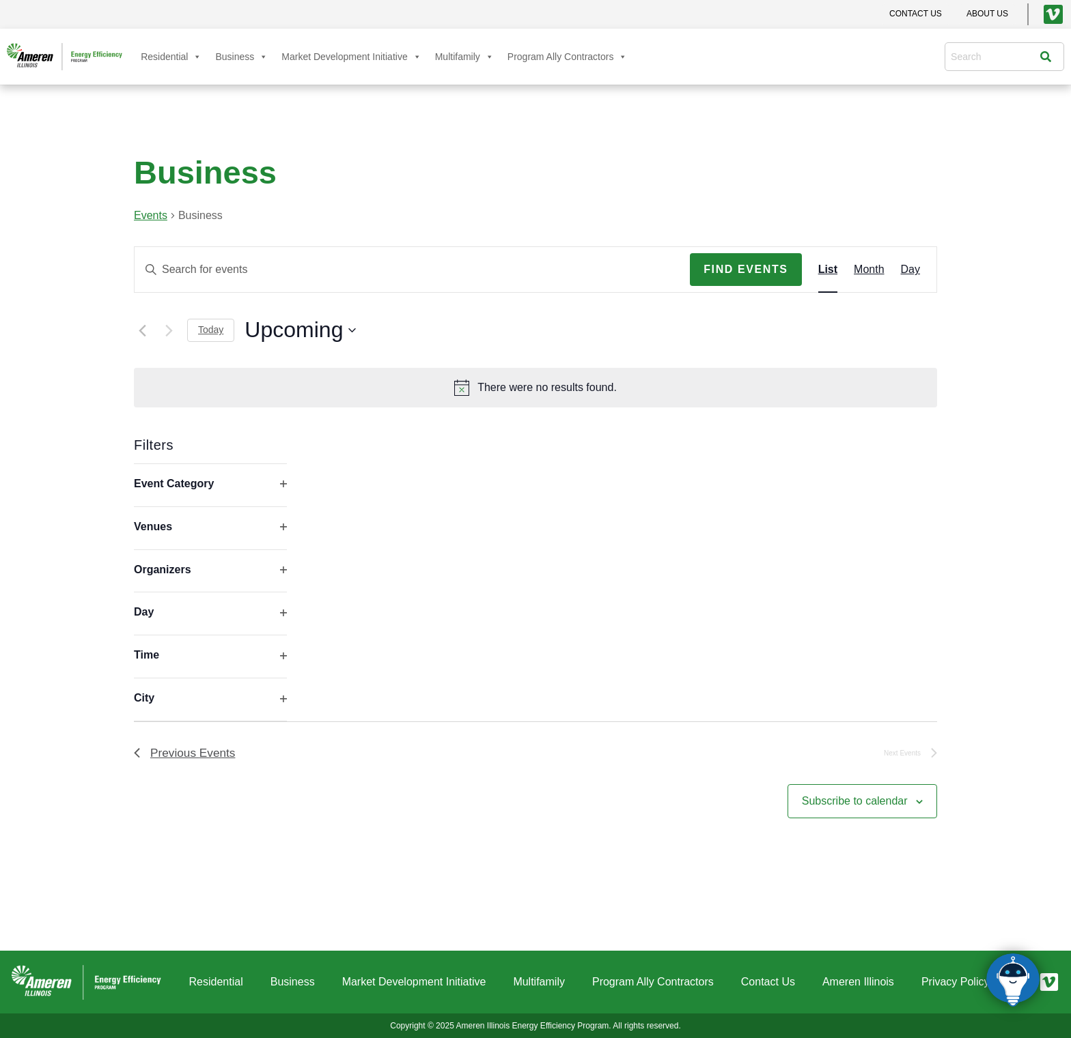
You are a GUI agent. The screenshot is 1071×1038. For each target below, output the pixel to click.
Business (241, 57)
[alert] (535, 387)
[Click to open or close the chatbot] (1013, 980)
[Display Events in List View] (827, 269)
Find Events (746, 269)
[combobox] (995, 56)
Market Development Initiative (351, 57)
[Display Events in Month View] (869, 269)
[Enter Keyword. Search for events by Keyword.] (412, 269)
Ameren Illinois (858, 981)
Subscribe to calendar (855, 802)
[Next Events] (169, 330)
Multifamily (464, 57)
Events (150, 215)
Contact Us (768, 981)
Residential (171, 57)
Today (210, 329)
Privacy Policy (955, 981)
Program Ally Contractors (567, 57)
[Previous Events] (142, 330)
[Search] (1049, 56)
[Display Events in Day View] (910, 269)
